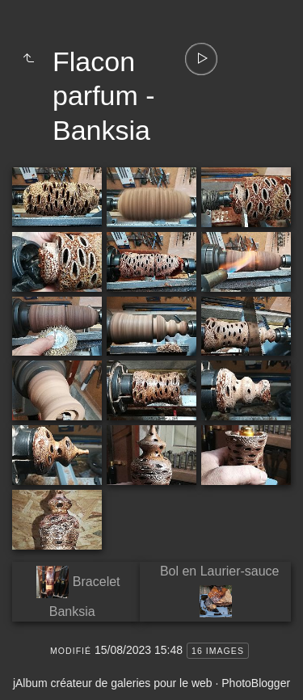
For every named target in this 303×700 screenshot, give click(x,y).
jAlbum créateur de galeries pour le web (113, 683)
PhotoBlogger (255, 683)
